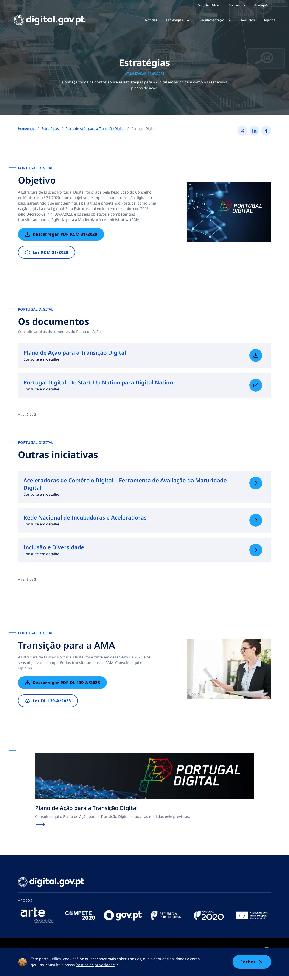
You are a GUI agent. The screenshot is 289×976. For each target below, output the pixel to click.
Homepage (27, 128)
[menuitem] (151, 20)
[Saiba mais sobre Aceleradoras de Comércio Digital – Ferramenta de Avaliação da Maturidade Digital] (255, 483)
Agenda (269, 20)
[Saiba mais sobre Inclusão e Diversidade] (255, 550)
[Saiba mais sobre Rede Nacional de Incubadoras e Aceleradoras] (255, 520)
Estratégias (178, 20)
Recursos (248, 20)
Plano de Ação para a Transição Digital (96, 128)
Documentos (237, 5)
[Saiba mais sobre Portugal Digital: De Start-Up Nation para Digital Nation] (255, 385)
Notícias (151, 20)
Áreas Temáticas (208, 5)
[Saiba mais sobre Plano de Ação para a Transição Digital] (255, 355)
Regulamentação (215, 20)
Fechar (251, 962)
